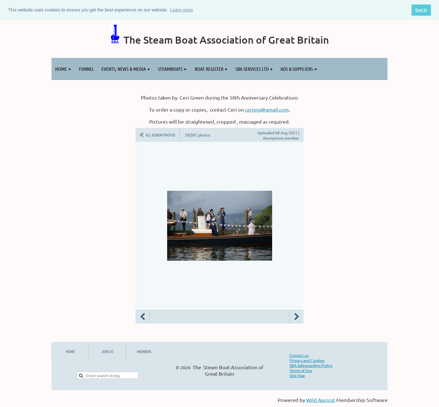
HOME (70, 351)
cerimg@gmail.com (267, 109)
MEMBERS (144, 351)
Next (296, 317)
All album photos (160, 134)
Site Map (297, 375)
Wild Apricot (320, 400)
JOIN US (107, 351)
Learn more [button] (181, 10)
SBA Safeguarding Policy (310, 365)
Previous (143, 317)
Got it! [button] (421, 10)
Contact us (299, 355)
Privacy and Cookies (306, 360)
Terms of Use (300, 370)
